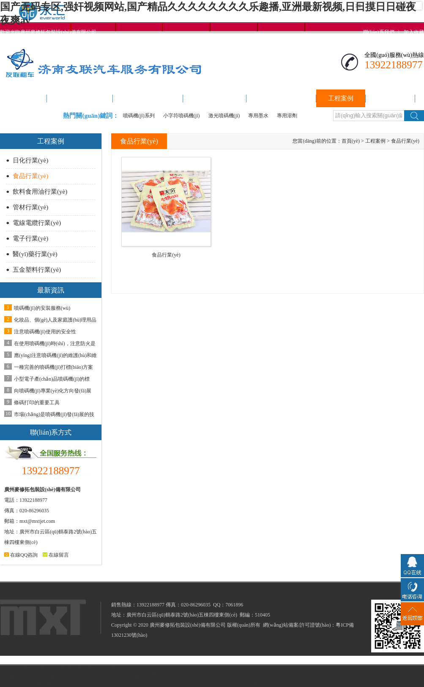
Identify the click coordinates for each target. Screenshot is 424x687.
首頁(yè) (351, 141)
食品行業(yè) (30, 176)
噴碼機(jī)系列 (139, 116)
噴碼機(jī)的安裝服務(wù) (42, 308)
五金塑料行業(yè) (37, 269)
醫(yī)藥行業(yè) (35, 254)
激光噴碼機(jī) (224, 116)
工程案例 (375, 141)
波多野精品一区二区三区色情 (137, 683)
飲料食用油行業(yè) (40, 191)
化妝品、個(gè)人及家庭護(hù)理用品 (55, 320)
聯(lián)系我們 (378, 32)
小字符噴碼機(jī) (181, 116)
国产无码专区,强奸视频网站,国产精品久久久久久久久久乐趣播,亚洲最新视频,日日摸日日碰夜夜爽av (111, 676)
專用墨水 (258, 116)
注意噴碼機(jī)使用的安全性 (45, 332)
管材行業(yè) (30, 207)
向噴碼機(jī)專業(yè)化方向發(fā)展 (52, 391)
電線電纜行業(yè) (37, 222)
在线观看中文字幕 (82, 683)
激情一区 (248, 683)
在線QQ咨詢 (21, 555)
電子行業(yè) (30, 238)
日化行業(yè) (30, 160)
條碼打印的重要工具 (37, 403)
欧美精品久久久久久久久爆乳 (204, 683)
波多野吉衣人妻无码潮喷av (30, 683)
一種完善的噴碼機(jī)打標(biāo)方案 (53, 367)
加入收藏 (414, 32)
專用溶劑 (287, 116)
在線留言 (56, 555)
